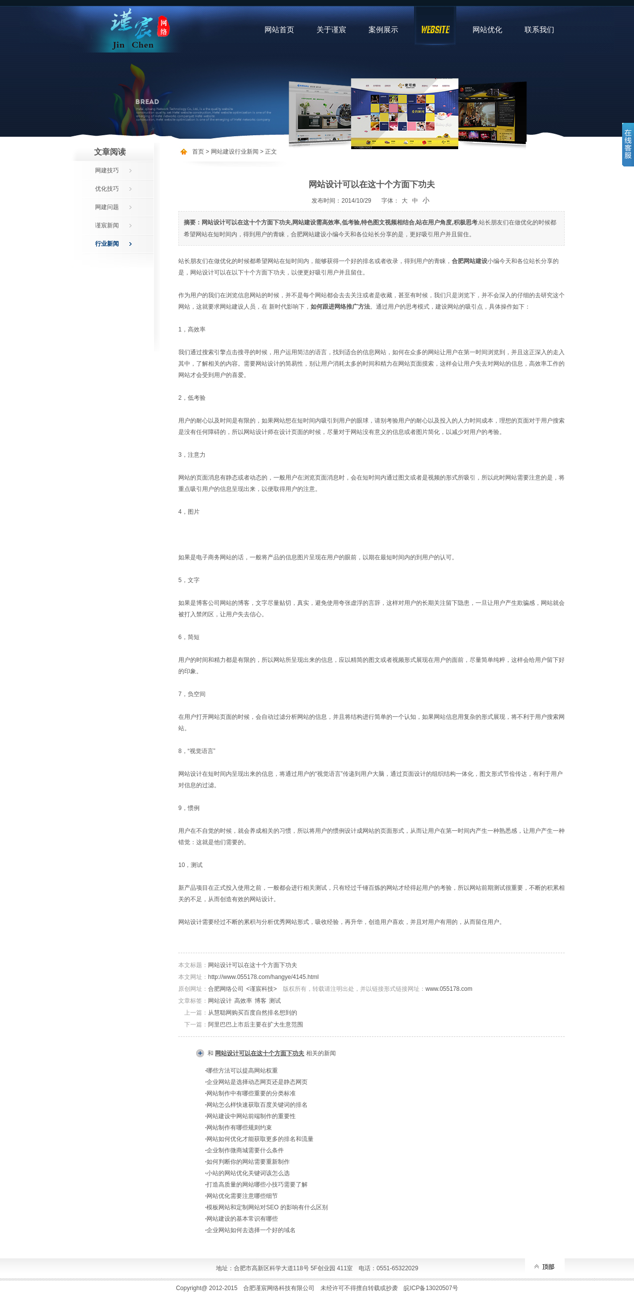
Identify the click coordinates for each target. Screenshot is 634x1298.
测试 (275, 1000)
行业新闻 (107, 243)
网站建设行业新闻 (235, 151)
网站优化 (487, 29)
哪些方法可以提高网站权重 (242, 1070)
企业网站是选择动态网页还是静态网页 (257, 1082)
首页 (198, 151)
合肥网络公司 (226, 988)
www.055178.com (449, 988)
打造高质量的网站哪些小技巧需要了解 (257, 1184)
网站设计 (220, 1000)
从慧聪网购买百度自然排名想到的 (252, 1012)
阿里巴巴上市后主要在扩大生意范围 (255, 1024)
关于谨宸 (331, 29)
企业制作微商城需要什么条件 (245, 1150)
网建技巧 (107, 170)
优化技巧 (107, 188)
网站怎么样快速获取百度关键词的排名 (257, 1104)
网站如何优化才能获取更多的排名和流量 (260, 1139)
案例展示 (383, 29)
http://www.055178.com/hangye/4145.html (263, 977)
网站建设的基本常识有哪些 (242, 1218)
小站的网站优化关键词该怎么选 (248, 1173)
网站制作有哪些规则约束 (239, 1127)
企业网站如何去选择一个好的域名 (251, 1230)
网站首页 (279, 29)
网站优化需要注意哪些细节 (242, 1195)
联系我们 (539, 29)
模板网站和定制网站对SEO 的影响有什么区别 (267, 1207)
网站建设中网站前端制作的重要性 (251, 1116)
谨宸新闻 (107, 225)
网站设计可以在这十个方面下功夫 (252, 965)
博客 (260, 1000)
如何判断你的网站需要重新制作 (248, 1161)
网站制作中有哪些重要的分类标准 (251, 1093)
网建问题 (107, 207)
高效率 (243, 1000)
